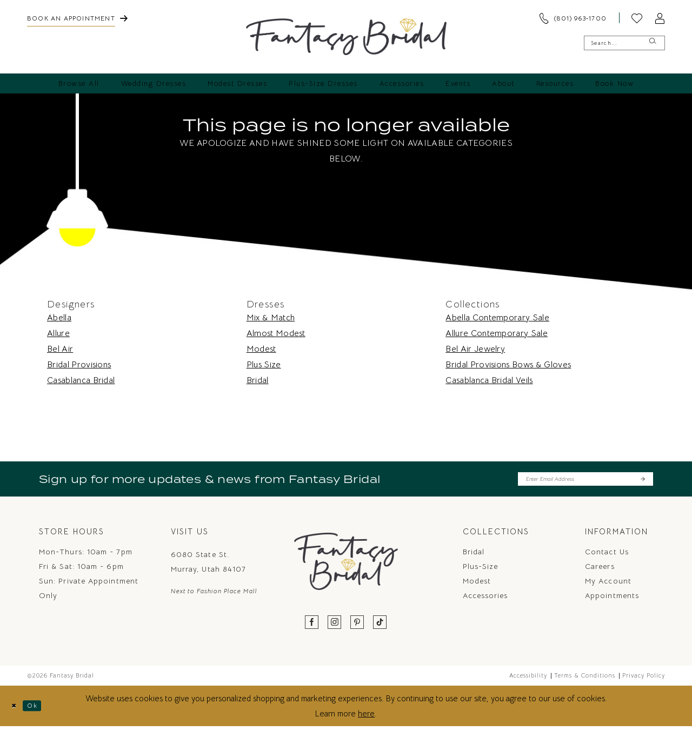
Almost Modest (276, 333)
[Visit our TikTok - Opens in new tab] (380, 627)
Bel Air (60, 349)
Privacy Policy (643, 680)
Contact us (607, 556)
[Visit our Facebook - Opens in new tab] (312, 627)
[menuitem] (77, 18)
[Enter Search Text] (624, 43)
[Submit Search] (652, 43)
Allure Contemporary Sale (496, 333)
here (366, 718)
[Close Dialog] (16, 710)
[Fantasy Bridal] (346, 36)
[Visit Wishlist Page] (637, 18)
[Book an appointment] (77, 18)
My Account (608, 586)
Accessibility (528, 680)
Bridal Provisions (79, 364)
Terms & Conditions (584, 680)
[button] (659, 18)
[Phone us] (573, 18)
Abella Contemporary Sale (497, 317)
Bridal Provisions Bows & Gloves (508, 364)
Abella (59, 317)
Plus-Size (480, 571)
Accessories (485, 600)
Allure (58, 333)
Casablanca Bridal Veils (489, 380)
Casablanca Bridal (81, 380)
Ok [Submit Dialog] (41, 710)
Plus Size (264, 364)
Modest (261, 349)
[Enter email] (585, 481)
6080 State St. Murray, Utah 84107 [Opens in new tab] (208, 566)
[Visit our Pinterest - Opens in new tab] (357, 627)
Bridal (258, 380)
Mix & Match (271, 317)
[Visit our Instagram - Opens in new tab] (334, 627)
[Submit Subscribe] (641, 481)
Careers (600, 571)
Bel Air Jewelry (475, 349)
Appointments (612, 600)
